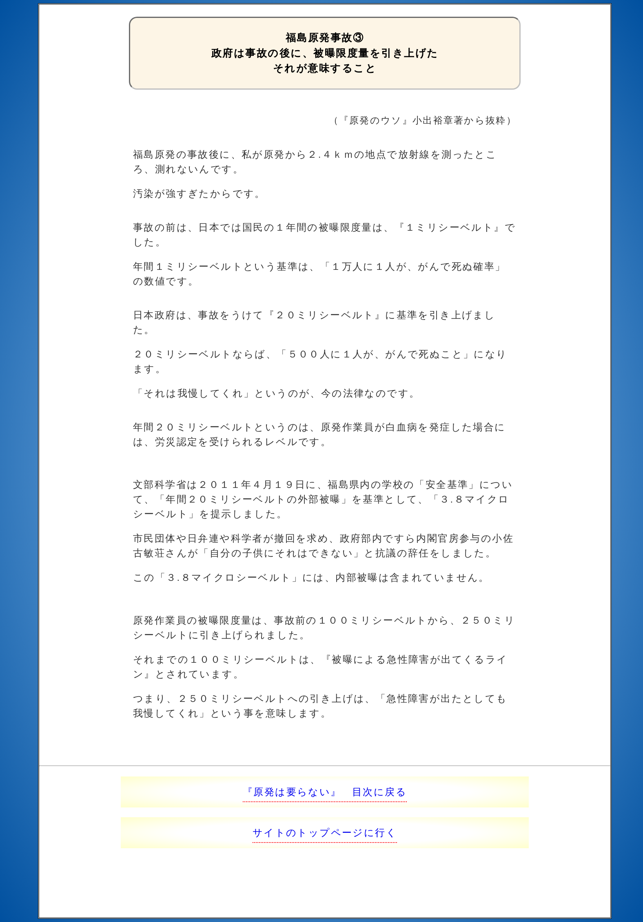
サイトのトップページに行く (325, 832)
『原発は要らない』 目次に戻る (325, 791)
